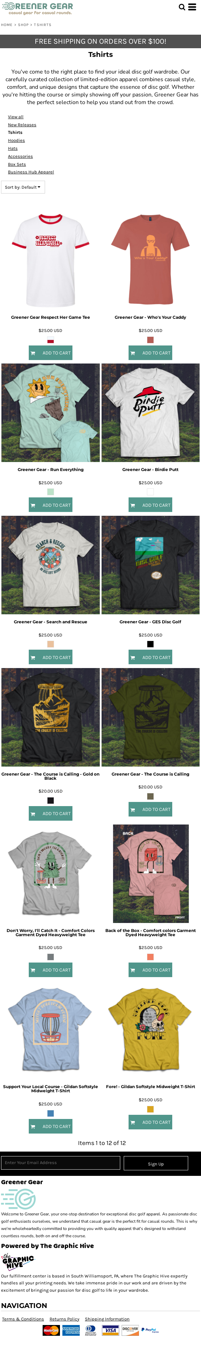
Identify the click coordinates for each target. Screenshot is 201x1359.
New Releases (22, 124)
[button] (181, 6)
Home (6, 25)
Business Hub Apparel (31, 171)
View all (16, 116)
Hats (13, 148)
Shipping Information (107, 1319)
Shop (23, 25)
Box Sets (17, 164)
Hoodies (16, 140)
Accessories (20, 156)
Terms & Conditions (23, 1319)
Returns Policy (64, 1319)
